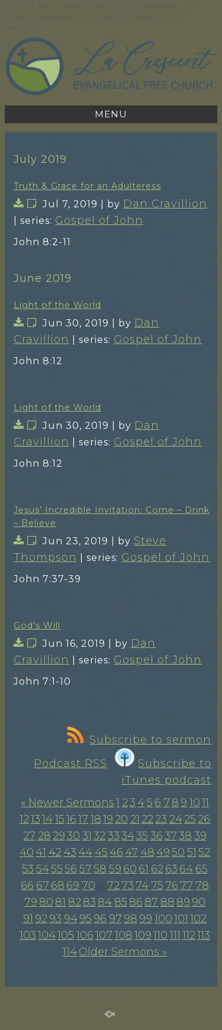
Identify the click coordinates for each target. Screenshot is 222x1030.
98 (130, 918)
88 (167, 902)
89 (183, 902)
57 (85, 868)
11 (205, 802)
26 (204, 819)
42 (55, 852)
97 (115, 918)
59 (115, 868)
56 (71, 868)
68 (58, 885)
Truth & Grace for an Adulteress (87, 186)
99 (145, 918)
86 (136, 902)
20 (121, 819)
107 (103, 935)
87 (151, 902)
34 (127, 835)
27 (29, 835)
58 (100, 868)
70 (88, 885)
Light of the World (57, 305)
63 (171, 868)
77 (186, 885)
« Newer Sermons (67, 802)
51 (192, 852)
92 (41, 918)
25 (190, 819)
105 (65, 935)
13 (35, 819)
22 (147, 819)
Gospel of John (99, 220)
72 (113, 885)
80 (46, 902)
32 (99, 835)
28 (44, 835)
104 (47, 935)
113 (203, 935)
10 (194, 802)
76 (171, 885)
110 (160, 935)
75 (157, 885)
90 (198, 902)
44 (85, 852)
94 (71, 918)
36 (156, 835)
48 (147, 852)
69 (72, 885)
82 (74, 902)
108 (124, 935)
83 (89, 902)
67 (42, 885)
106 (85, 935)
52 (204, 852)
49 (163, 852)
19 (108, 819)
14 (47, 819)
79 (30, 902)
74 (142, 885)
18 (96, 819)
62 (157, 868)
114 (70, 951)
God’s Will (37, 625)
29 (59, 835)
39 (200, 835)
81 (60, 902)
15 (60, 819)
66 (27, 885)
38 (185, 835)
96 (100, 918)
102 (198, 918)
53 (28, 868)
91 (28, 918)
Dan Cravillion (165, 203)
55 (57, 868)
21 (135, 819)
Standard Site (111, 998)
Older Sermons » (123, 951)
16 (71, 819)
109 (143, 935)
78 (202, 885)
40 (27, 852)
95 (85, 918)
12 (24, 819)
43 (69, 852)
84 (105, 902)
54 (42, 868)
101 (181, 918)
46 (116, 852)
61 (144, 868)
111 (175, 935)
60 (130, 868)
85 (120, 902)
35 (142, 835)
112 (188, 935)
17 (83, 819)
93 (55, 918)
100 (163, 918)
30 (73, 835)
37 (171, 835)
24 (175, 819)
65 (201, 868)
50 (178, 852)
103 (28, 935)
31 (87, 835)
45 (101, 852)
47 (131, 852)
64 (186, 868)
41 (41, 852)
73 (127, 885)
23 (161, 819)
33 (114, 835)
